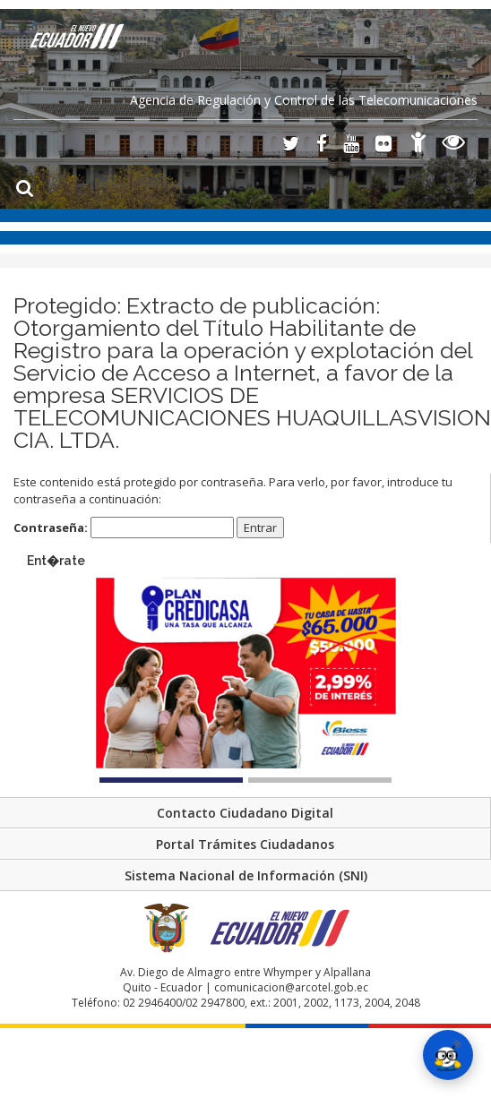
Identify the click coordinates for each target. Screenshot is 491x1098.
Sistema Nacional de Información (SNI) (246, 875)
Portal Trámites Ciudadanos (245, 844)
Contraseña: (123, 528)
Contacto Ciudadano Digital (245, 812)
